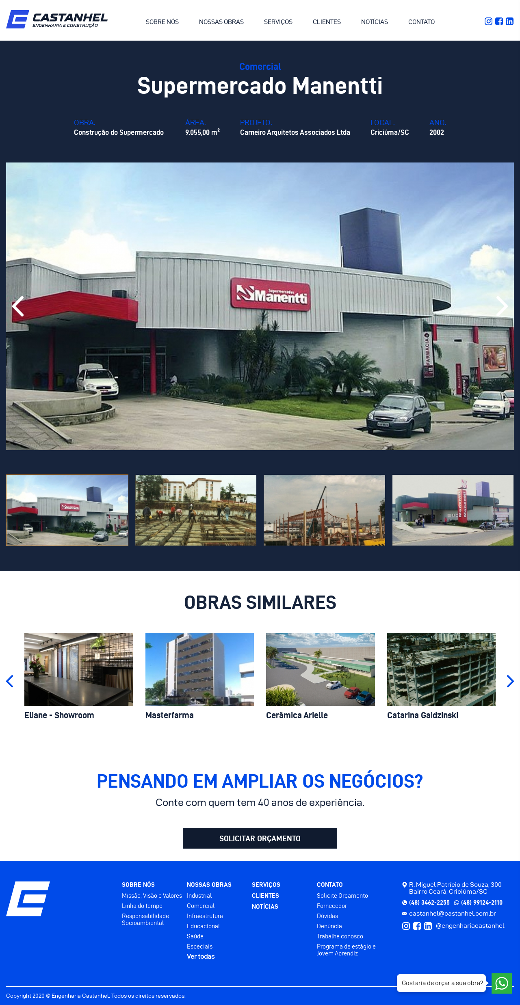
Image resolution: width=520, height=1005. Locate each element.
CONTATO (421, 22)
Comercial (200, 905)
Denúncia (329, 926)
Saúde (195, 936)
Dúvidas (327, 915)
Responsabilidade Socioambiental (145, 919)
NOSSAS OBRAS (221, 22)
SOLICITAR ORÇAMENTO (260, 838)
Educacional (203, 926)
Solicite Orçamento (342, 895)
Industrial (199, 895)
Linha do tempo (142, 905)
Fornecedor (332, 905)
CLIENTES (327, 22)
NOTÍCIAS (374, 22)
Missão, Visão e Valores (152, 895)
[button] (18, 306)
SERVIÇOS (278, 22)
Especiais (199, 946)
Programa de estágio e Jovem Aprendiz (346, 950)
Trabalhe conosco (340, 936)
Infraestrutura (205, 915)
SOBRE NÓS (162, 22)
